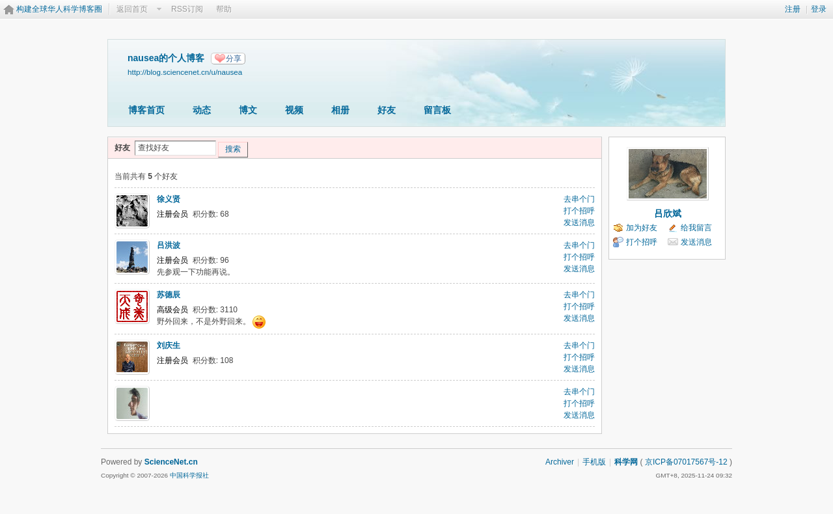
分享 (233, 58)
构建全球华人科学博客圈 (59, 9)
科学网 (626, 462)
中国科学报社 (189, 475)
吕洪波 (168, 245)
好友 (386, 110)
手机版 (594, 462)
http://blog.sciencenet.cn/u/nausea (185, 72)
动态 (202, 110)
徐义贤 (168, 199)
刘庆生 (168, 345)
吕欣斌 (667, 213)
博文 (248, 110)
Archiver (559, 462)
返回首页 (132, 9)
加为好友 (641, 227)
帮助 (224, 9)
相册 (340, 110)
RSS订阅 (187, 9)
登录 (818, 9)
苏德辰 (168, 294)
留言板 (437, 110)
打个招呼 (579, 210)
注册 (792, 9)
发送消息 (579, 222)
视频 (294, 110)
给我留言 (696, 227)
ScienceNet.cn (171, 462)
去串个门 (579, 199)
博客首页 (146, 110)
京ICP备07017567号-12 (686, 462)
